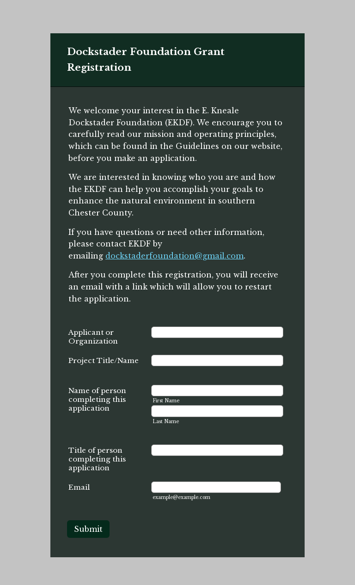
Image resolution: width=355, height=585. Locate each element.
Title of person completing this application (97, 459)
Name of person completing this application (97, 399)
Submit (88, 529)
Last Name (166, 422)
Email (79, 487)
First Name (166, 401)
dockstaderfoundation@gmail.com (174, 255)
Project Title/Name (103, 360)
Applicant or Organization (93, 336)
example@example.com (181, 497)
